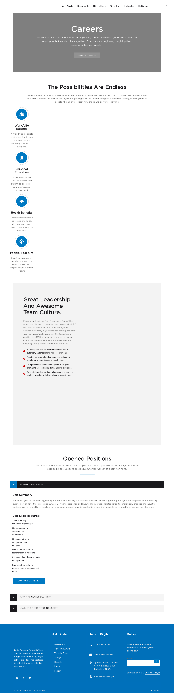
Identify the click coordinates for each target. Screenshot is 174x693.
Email (129, 658)
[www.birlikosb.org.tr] (90, 675)
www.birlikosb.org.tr (103, 675)
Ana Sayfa (67, 6)
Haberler (130, 6)
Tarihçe (57, 657)
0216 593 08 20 (101, 644)
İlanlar (57, 666)
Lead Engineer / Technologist (39, 607)
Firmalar (114, 6)
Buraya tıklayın (152, 672)
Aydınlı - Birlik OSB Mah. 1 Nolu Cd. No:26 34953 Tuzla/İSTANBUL (106, 664)
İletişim (143, 6)
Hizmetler (98, 6)
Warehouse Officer (32, 484)
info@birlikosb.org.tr (103, 653)
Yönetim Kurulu (62, 648)
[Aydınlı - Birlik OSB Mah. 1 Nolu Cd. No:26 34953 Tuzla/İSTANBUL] (90, 661)
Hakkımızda (60, 644)
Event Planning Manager (35, 596)
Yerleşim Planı (61, 652)
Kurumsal (82, 6)
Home (81, 54)
